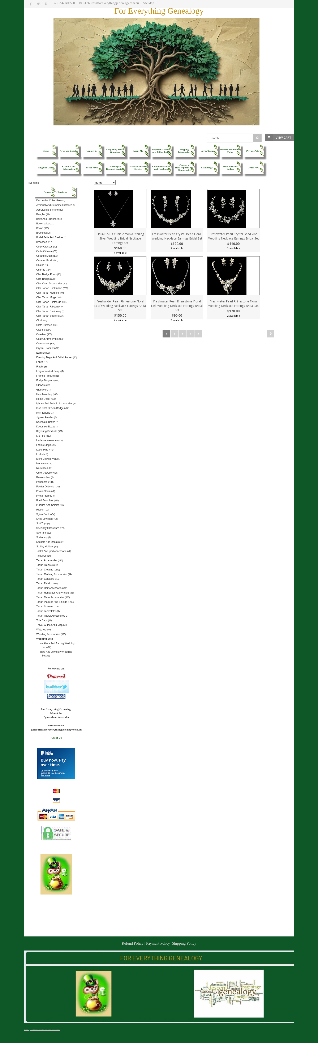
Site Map (148, 3)
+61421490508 (66, 3)
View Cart (283, 137)
